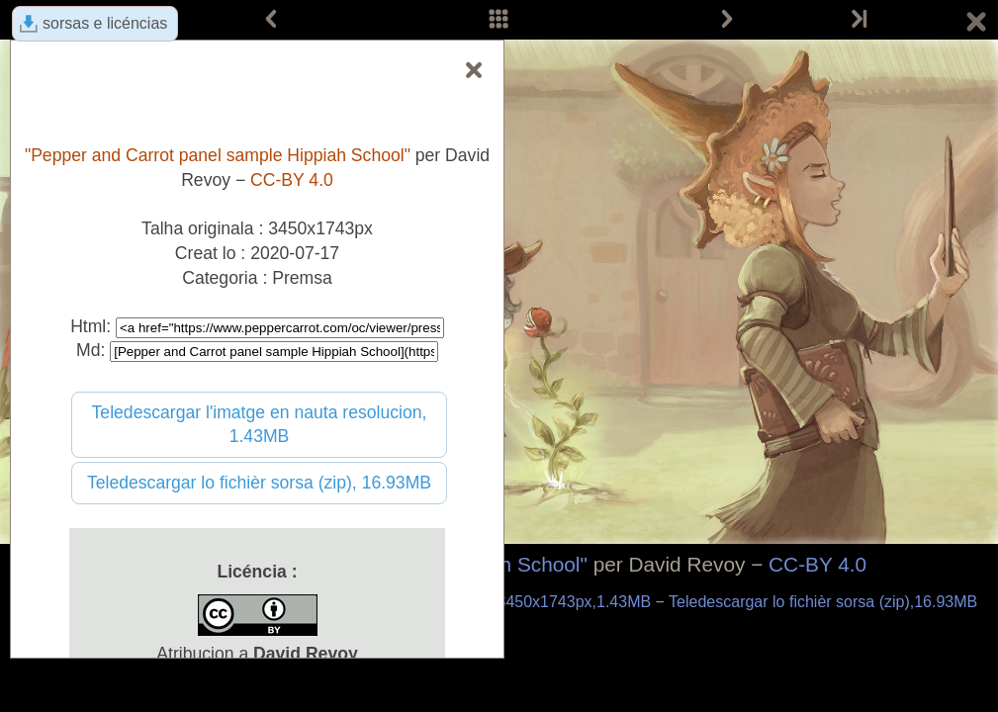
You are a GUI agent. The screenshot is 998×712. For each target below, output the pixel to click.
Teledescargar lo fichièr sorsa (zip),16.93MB (823, 601)
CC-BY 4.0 (817, 564)
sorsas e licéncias (105, 23)
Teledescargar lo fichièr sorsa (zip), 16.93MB (259, 482)
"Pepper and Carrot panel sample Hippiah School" (217, 155)
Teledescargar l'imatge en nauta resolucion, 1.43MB (259, 424)
